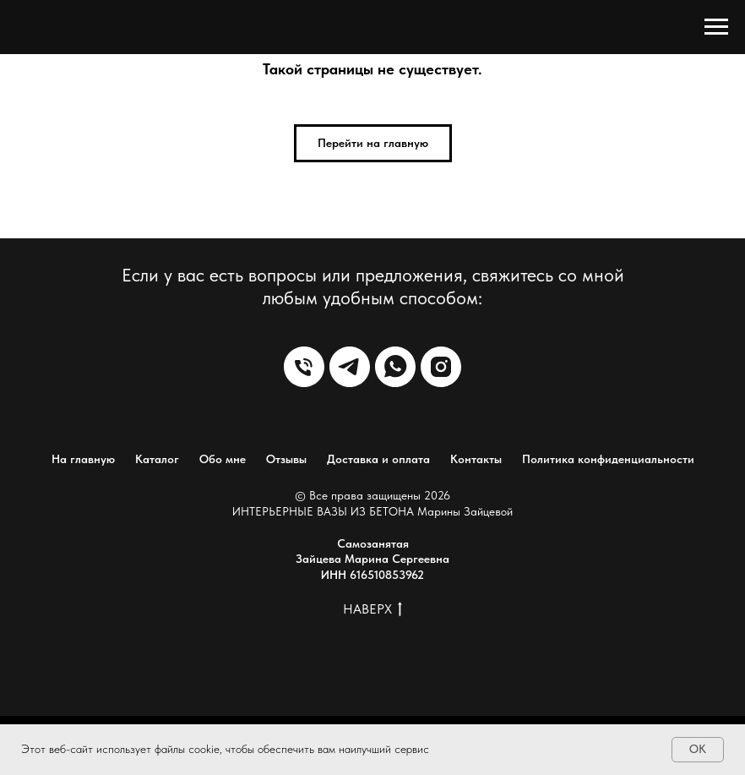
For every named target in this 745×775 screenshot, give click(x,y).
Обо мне (222, 459)
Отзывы (286, 459)
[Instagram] (441, 367)
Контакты (476, 459)
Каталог (157, 459)
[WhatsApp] (395, 367)
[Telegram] (349, 367)
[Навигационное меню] (716, 27)
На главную (83, 459)
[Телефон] (304, 367)
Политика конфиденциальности (608, 459)
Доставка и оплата (378, 459)
